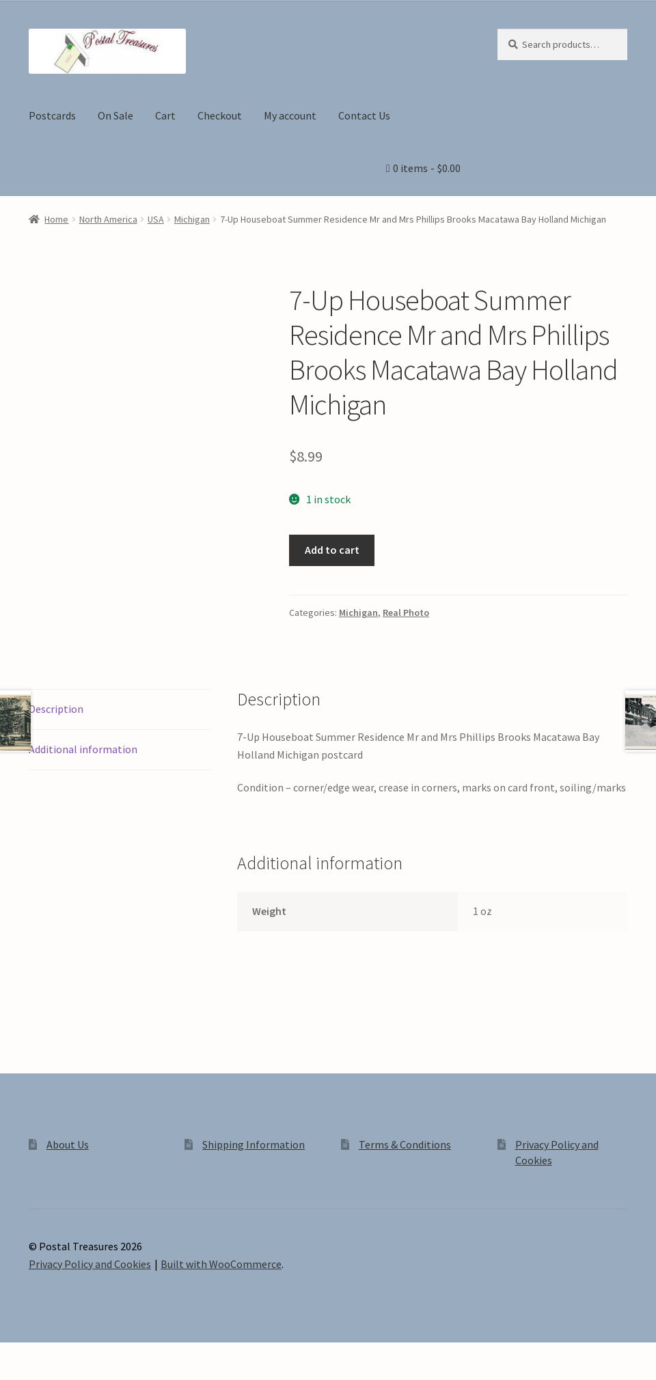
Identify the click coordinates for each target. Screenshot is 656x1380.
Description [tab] (56, 709)
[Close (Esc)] (114, 1355)
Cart (165, 115)
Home (56, 219)
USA (156, 219)
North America (108, 219)
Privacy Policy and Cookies (90, 1264)
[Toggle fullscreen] (48, 1355)
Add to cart (332, 550)
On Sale (115, 115)
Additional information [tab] (83, 749)
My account (290, 115)
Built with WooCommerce (221, 1264)
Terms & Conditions (405, 1144)
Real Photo (406, 612)
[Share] (81, 1355)
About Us (67, 1144)
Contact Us (364, 115)
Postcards (52, 115)
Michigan (192, 219)
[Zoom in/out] (15, 1355)
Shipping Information (253, 1144)
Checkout (219, 115)
